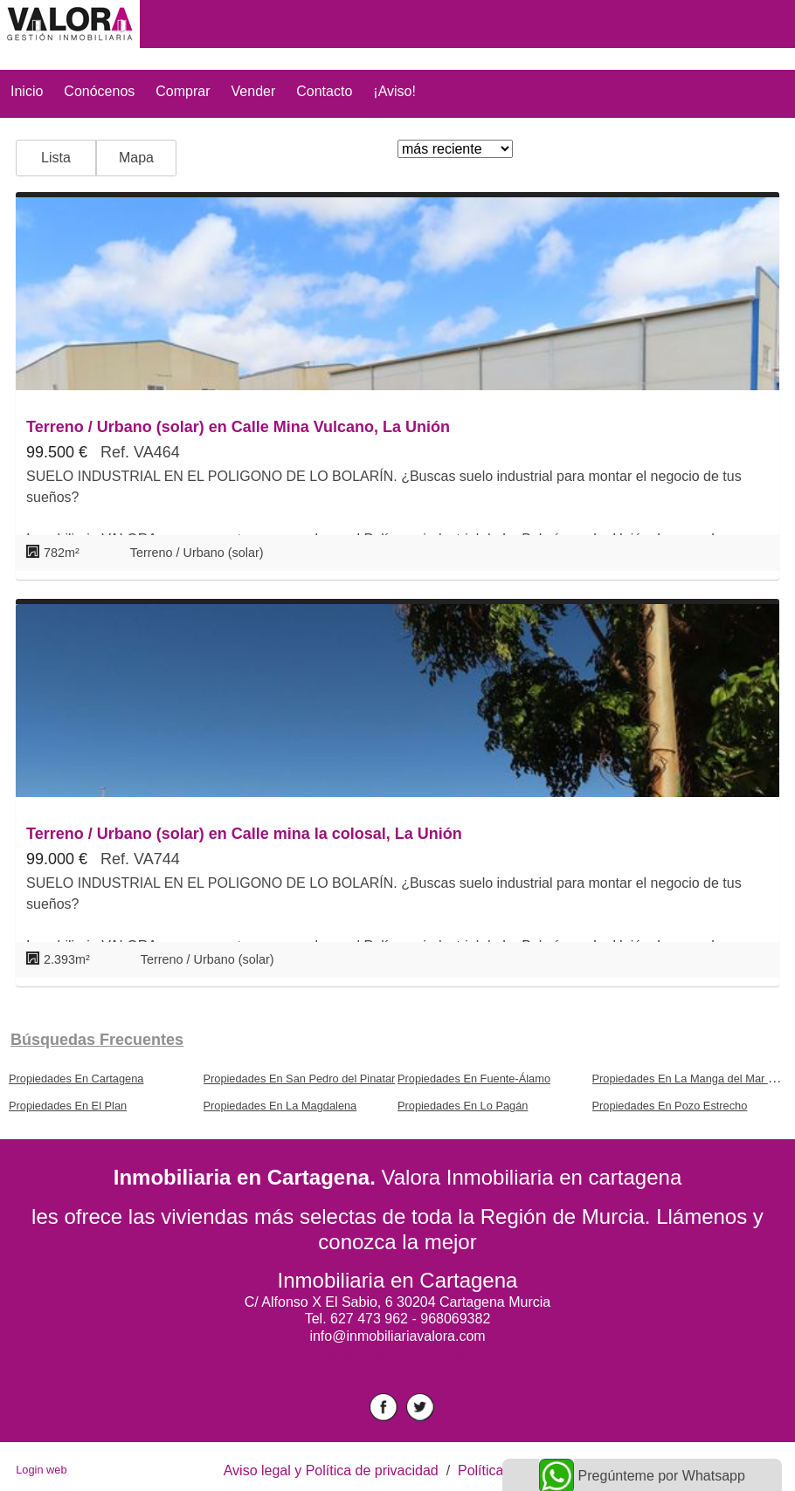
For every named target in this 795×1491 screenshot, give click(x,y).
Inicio (26, 91)
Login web (41, 1469)
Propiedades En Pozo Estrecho (670, 1105)
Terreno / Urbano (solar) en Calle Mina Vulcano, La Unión (238, 427)
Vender (254, 91)
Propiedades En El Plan (68, 1105)
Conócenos (99, 91)
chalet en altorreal (397, 1367)
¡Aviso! (394, 91)
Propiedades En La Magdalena (280, 1105)
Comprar (183, 91)
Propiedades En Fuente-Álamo (474, 1078)
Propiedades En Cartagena (76, 1078)
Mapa (136, 157)
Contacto (324, 91)
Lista (56, 157)
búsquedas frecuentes (96, 1039)
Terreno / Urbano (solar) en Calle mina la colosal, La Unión (244, 833)
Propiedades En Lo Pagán (463, 1105)
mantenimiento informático (397, 1351)
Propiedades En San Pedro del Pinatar (300, 1078)
